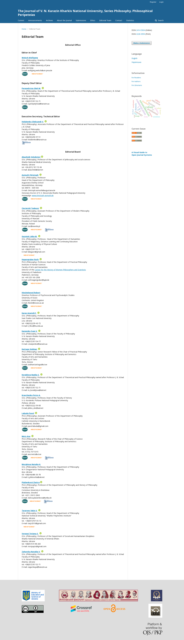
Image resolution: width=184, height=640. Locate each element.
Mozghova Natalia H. (31, 464)
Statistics (130, 20)
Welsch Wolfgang (30, 57)
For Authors (136, 81)
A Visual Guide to (142, 153)
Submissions (81, 20)
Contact (118, 20)
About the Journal (64, 20)
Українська (136, 62)
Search (160, 20)
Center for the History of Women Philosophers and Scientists (60, 269)
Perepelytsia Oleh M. (31, 88)
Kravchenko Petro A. (31, 395)
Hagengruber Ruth (30, 259)
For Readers (136, 77)
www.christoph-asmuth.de (43, 195)
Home (24, 29)
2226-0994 (140, 34)
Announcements (35, 20)
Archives (49, 20)
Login (161, 2)
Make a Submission (141, 43)
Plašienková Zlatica (31, 482)
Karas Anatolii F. (29, 313)
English (134, 58)
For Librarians (137, 85)
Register (153, 2)
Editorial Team (105, 20)
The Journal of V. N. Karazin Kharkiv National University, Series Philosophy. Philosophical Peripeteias (85, 13)
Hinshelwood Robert (31, 292)
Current (21, 20)
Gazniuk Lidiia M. (29, 236)
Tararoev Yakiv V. (29, 510)
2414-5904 (140, 30)
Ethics (92, 20)
